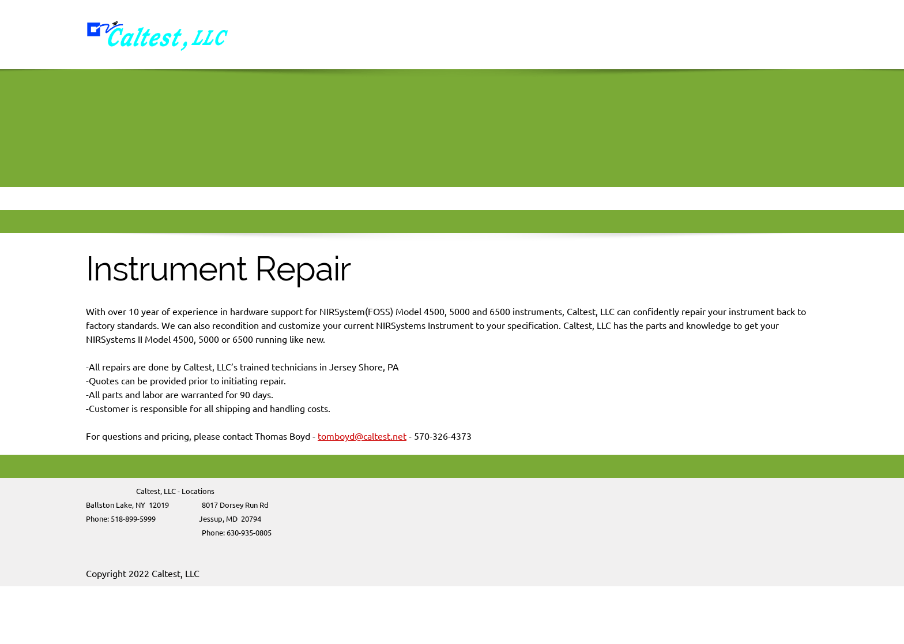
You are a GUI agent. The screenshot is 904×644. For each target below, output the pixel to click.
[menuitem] (524, 35)
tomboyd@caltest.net (362, 436)
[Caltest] (158, 35)
